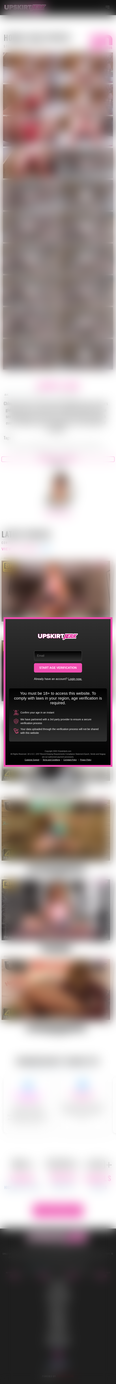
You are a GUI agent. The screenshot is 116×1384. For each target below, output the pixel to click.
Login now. (75, 678)
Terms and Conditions (51, 760)
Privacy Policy (85, 760)
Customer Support (32, 760)
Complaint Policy (70, 760)
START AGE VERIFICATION (58, 667)
